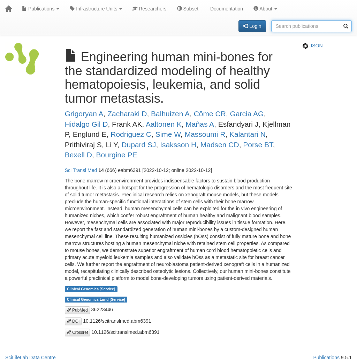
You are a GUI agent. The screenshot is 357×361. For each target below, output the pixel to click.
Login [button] (252, 26)
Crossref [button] (77, 332)
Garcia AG (247, 114)
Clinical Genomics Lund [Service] (96, 299)
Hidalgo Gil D (86, 124)
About (265, 8)
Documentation (226, 8)
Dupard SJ (138, 145)
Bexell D (78, 155)
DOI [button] (73, 321)
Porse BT (258, 145)
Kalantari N (247, 134)
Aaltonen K (164, 124)
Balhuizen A (170, 114)
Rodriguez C (131, 134)
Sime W (168, 134)
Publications (40, 8)
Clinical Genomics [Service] (91, 289)
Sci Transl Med (81, 170)
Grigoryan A (84, 114)
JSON (312, 45)
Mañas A (199, 124)
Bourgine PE (116, 155)
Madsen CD (219, 145)
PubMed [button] (77, 310)
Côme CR (210, 114)
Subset (187, 8)
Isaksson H (178, 145)
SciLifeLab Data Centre (30, 357)
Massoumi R (205, 134)
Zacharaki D (127, 114)
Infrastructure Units (96, 8)
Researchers (149, 8)
